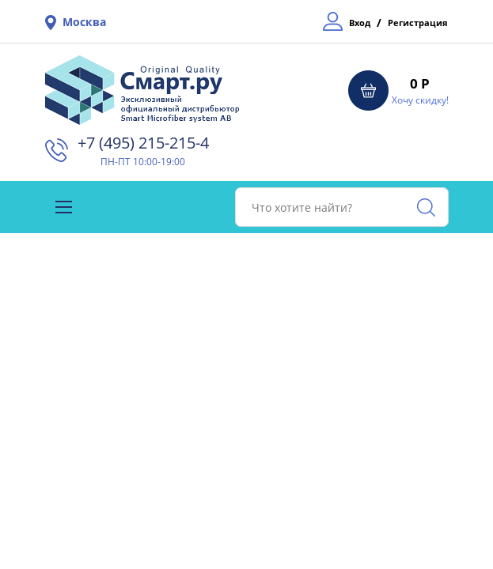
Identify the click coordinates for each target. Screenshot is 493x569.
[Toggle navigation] (63, 207)
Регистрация (418, 22)
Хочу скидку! (420, 100)
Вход (359, 22)
